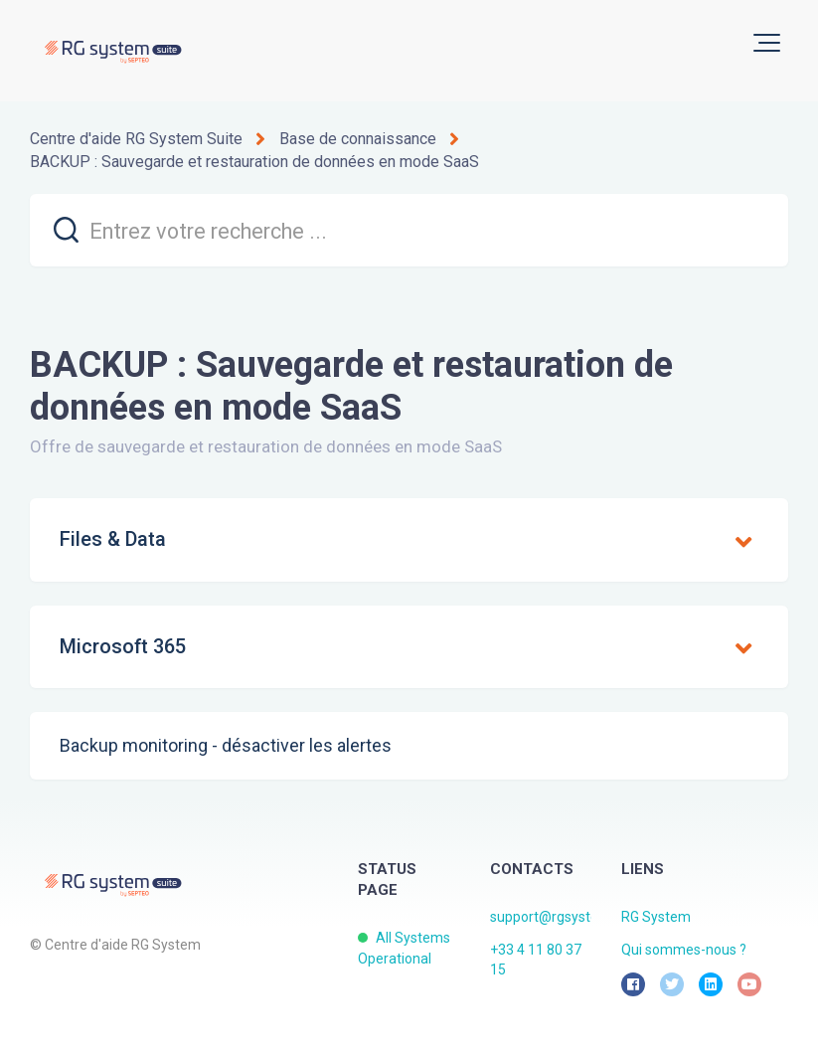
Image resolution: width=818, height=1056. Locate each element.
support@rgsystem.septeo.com (589, 917)
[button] (766, 43)
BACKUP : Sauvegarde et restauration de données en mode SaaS (254, 161)
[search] (409, 230)
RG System (656, 917)
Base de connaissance (357, 138)
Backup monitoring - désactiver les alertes (226, 745)
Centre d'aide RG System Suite (136, 138)
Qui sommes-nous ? (683, 950)
